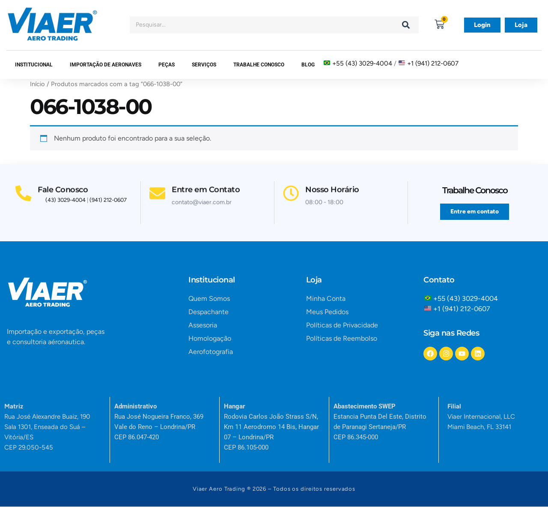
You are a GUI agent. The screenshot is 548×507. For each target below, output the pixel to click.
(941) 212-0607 (108, 201)
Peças (166, 65)
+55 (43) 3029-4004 (362, 63)
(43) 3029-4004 (65, 201)
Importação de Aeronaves (105, 65)
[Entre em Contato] (158, 191)
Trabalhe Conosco (258, 65)
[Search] (406, 24)
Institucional (34, 65)
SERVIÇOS (204, 65)
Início (37, 84)
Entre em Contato (207, 187)
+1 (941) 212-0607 (433, 63)
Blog (308, 65)
